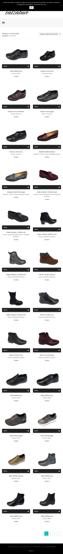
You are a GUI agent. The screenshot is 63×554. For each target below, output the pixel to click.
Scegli (5, 66)
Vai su (31, 551)
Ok (31, 7)
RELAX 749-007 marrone (47, 274)
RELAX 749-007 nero (47, 315)
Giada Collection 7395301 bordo (47, 192)
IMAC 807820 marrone (16, 476)
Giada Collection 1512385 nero (16, 274)
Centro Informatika (50, 546)
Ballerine (36, 154)
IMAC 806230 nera (47, 476)
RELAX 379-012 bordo (47, 355)
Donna (14, 73)
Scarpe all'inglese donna (52, 154)
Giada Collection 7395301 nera (16, 232)
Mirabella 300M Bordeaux (47, 152)
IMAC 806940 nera (16, 395)
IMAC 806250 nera (16, 71)
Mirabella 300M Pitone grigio (16, 192)
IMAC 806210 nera (47, 395)
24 (10, 36)
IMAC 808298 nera (47, 516)
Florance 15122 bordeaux (16, 111)
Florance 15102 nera (16, 152)
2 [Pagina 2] (50, 533)
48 (12, 36)
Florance (49, 73)
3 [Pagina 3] (54, 533)
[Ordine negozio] (50, 34)
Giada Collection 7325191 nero (16, 315)
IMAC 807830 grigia (47, 436)
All (15, 36)
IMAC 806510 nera (16, 516)
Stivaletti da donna (49, 236)
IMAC (18, 73)
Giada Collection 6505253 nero (47, 234)
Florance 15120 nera (46, 71)
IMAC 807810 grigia (16, 436)
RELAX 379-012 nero (16, 355)
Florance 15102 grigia (47, 111)
